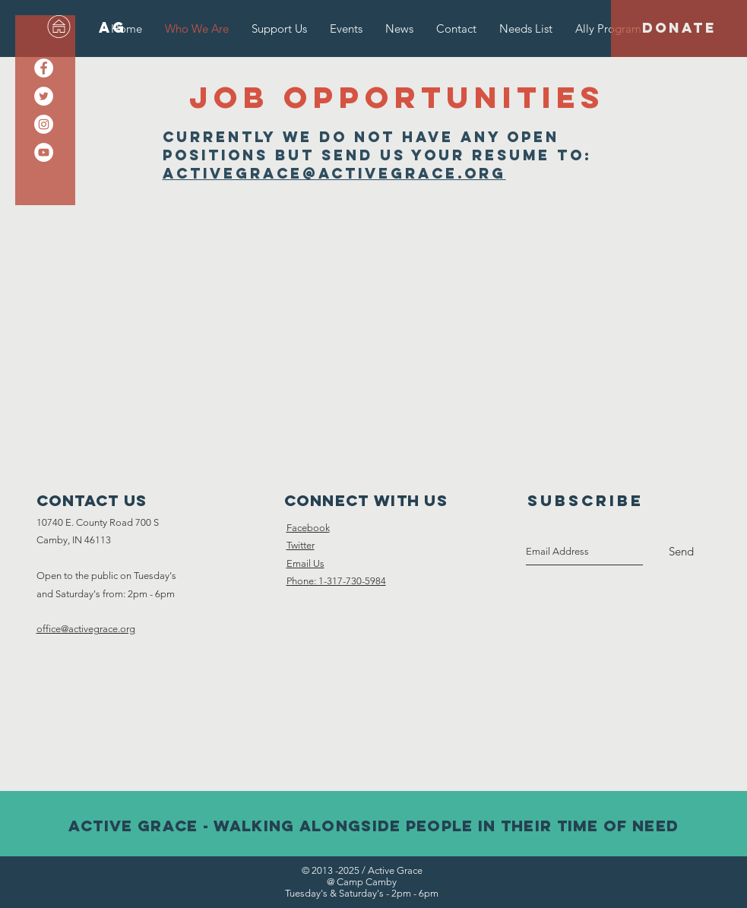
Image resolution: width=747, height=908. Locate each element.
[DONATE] (679, 28)
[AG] (113, 28)
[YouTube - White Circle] (43, 152)
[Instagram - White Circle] (43, 124)
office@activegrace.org (85, 628)
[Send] (681, 551)
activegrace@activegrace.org (334, 173)
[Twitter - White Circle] (43, 96)
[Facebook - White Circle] (43, 68)
